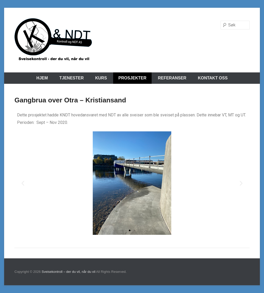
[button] (23, 183)
